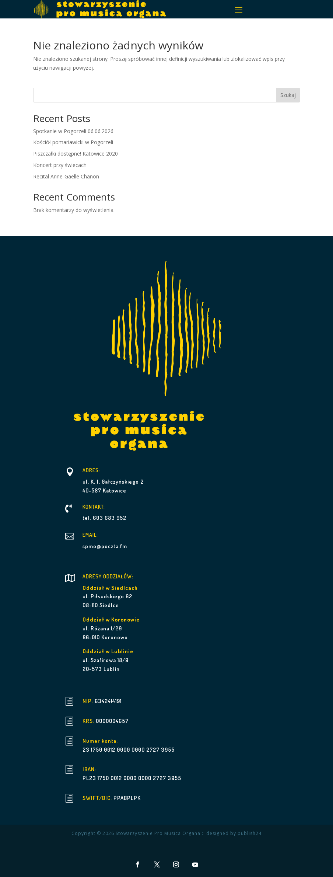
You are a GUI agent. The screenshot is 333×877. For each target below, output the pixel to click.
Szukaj (288, 94)
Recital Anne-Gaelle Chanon (66, 176)
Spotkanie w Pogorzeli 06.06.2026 (73, 131)
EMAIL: (90, 535)
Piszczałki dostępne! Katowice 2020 (75, 153)
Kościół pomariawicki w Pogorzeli (73, 142)
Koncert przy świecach (60, 164)
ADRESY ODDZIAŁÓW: (108, 576)
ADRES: (91, 470)
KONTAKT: (94, 507)
